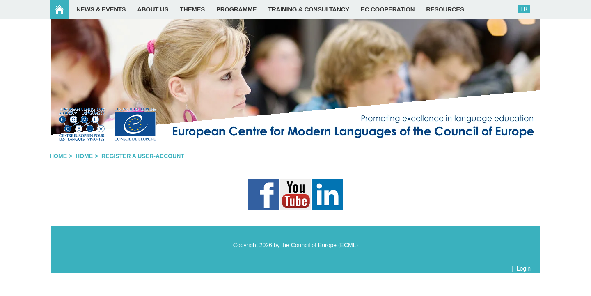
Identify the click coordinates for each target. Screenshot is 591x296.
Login (524, 268)
